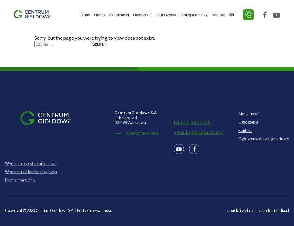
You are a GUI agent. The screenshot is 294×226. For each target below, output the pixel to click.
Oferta (99, 15)
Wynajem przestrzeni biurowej (31, 168)
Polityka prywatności (95, 210)
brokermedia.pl (275, 210)
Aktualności (119, 15)
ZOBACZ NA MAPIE (142, 135)
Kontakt (218, 15)
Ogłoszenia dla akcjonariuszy (182, 15)
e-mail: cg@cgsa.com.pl (199, 134)
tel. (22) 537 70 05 (193, 124)
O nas (84, 15)
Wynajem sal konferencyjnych (31, 176)
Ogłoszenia (143, 15)
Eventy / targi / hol (20, 185)
